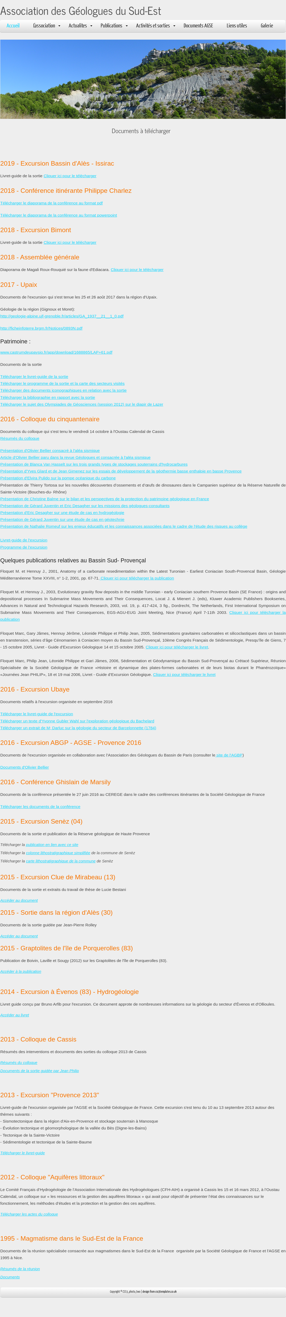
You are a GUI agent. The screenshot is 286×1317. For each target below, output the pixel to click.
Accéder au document (19, 900)
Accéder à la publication (20, 971)
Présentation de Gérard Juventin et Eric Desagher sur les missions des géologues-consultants (84, 505)
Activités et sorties (155, 25)
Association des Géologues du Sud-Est (80, 10)
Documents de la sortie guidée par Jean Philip (39, 1071)
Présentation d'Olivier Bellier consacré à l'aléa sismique (50, 450)
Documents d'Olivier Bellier (24, 767)
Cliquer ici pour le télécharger (70, 176)
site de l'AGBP (229, 755)
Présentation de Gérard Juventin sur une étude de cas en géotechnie (62, 519)
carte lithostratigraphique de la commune (60, 861)
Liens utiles (237, 25)
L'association (46, 25)
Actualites (80, 25)
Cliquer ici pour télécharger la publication (137, 578)
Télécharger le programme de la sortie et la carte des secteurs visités (62, 383)
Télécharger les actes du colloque (29, 1214)
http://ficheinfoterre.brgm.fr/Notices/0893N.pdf (41, 328)
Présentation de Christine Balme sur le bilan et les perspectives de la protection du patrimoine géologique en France (104, 499)
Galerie (267, 25)
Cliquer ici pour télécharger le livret (177, 647)
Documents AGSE (198, 25)
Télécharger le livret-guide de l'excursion (36, 714)
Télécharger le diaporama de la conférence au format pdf (51, 203)
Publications (114, 25)
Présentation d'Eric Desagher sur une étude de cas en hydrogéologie (62, 512)
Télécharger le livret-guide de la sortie (34, 376)
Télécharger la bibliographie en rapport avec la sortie (47, 397)
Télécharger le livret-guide (22, 1153)
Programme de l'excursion (23, 547)
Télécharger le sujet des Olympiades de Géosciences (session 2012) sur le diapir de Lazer (81, 404)
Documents (10, 1277)
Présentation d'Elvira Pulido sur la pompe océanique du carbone (58, 478)
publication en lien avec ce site (52, 845)
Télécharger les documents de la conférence (40, 806)
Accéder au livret (14, 1015)
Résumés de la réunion (20, 1269)
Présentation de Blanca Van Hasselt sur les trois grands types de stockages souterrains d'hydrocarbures (94, 464)
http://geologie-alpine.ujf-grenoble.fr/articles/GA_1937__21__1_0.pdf (61, 316)
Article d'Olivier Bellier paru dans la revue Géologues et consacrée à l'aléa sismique (75, 457)
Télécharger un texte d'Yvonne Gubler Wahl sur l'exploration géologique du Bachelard (77, 721)
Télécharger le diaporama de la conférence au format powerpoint (58, 215)
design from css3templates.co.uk (159, 1291)
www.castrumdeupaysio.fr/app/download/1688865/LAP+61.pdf (56, 352)
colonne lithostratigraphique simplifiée (58, 853)
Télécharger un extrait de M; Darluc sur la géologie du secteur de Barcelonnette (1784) (78, 728)
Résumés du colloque (19, 438)
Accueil (13, 25)
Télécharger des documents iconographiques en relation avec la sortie (63, 390)
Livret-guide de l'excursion (23, 540)
